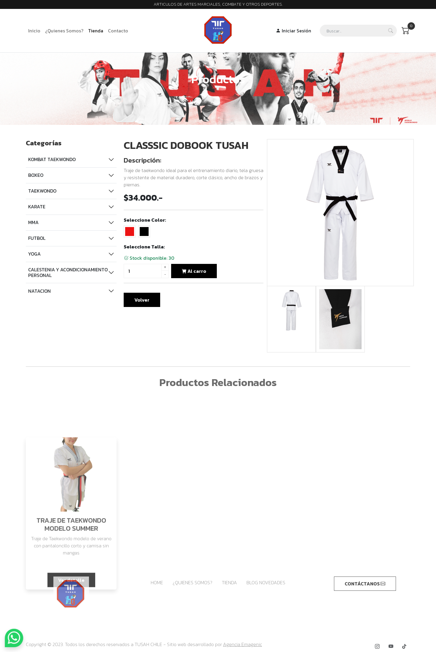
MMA (32, 222)
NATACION (38, 290)
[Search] (358, 31)
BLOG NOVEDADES (265, 582)
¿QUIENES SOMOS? (192, 582)
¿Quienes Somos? (64, 30)
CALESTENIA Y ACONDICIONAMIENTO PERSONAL (67, 272)
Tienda (95, 30)
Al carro (194, 273)
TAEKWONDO (41, 190)
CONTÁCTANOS (365, 583)
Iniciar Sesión (293, 30)
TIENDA (229, 582)
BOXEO (34, 175)
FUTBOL (35, 238)
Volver (141, 301)
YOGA (33, 253)
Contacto (118, 30)
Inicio (34, 30)
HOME (157, 582)
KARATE (35, 206)
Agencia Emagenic (242, 644)
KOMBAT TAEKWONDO (51, 159)
